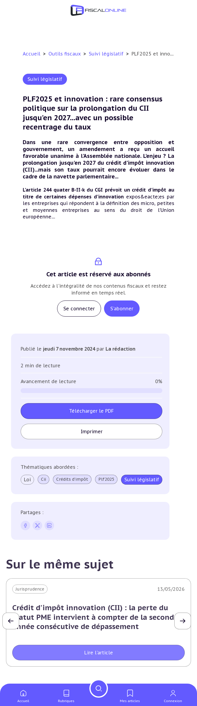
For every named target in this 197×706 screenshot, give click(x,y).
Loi (27, 480)
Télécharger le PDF (91, 411)
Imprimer (92, 431)
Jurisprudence (30, 589)
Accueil (31, 54)
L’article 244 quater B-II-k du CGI (63, 190)
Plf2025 (106, 479)
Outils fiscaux (65, 54)
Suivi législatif (107, 54)
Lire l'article (98, 653)
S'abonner (121, 309)
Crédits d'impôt (72, 479)
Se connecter (79, 309)
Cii (43, 479)
